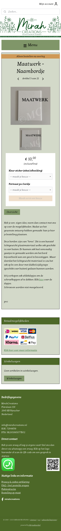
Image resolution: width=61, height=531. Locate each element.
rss (39, 520)
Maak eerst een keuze (30, 198)
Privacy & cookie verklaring (15, 482)
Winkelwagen (14, 378)
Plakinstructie (8, 489)
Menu (30, 45)
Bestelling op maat (11, 492)
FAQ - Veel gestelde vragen (15, 485)
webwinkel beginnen (49, 520)
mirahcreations (10, 499)
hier (41, 279)
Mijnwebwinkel (35, 525)
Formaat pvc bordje (19, 184)
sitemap (33, 520)
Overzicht (12, 211)
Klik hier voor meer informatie (20, 350)
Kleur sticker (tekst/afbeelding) (25, 170)
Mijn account (48, 4)
